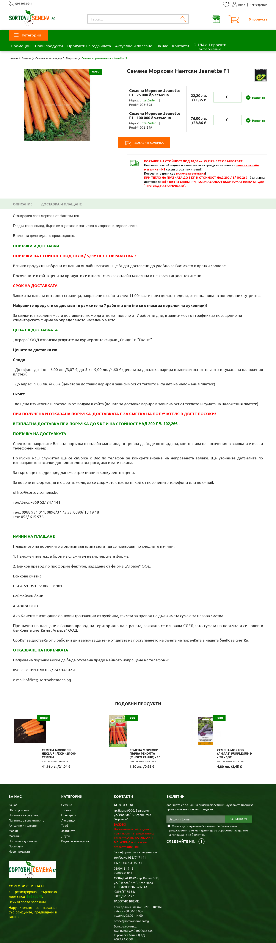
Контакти (180, 45)
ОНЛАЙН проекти (209, 46)
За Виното (68, 800)
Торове (66, 779)
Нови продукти (49, 45)
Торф (65, 795)
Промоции (21, 45)
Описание (22, 195)
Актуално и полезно (133, 45)
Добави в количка (152, 134)
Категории (27, 35)
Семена (66, 774)
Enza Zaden (148, 100)
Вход (238, 4)
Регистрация (258, 4)
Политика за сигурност (25, 785)
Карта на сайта (93, 933)
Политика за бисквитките (26, 790)
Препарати (68, 785)
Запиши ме (239, 789)
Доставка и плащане (61, 195)
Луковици (68, 790)
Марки (13, 800)
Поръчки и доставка (23, 810)
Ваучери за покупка (75, 810)
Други (65, 805)
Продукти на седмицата (89, 45)
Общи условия (19, 779)
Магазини (15, 805)
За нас (162, 45)
